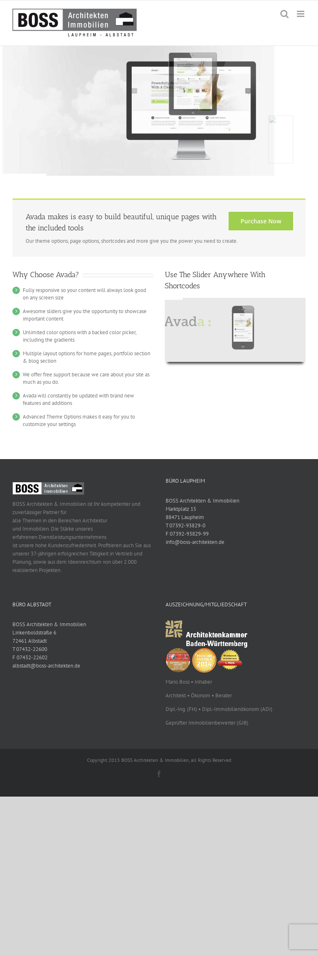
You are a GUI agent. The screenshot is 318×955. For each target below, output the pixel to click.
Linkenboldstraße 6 (34, 632)
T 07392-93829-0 (185, 525)
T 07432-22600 (29, 649)
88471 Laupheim (185, 517)
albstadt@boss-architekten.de (46, 665)
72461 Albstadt (29, 640)
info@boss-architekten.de (195, 542)
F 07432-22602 (30, 657)
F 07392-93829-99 (187, 533)
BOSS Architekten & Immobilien (202, 500)
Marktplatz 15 (181, 508)
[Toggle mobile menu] (301, 14)
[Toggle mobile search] (284, 14)
